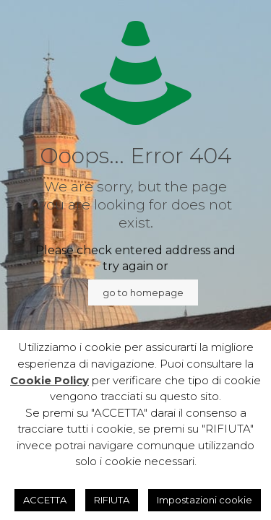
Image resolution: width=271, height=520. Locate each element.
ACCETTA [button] (44, 500)
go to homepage (143, 292)
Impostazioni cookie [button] (204, 500)
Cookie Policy (49, 380)
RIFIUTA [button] (111, 500)
